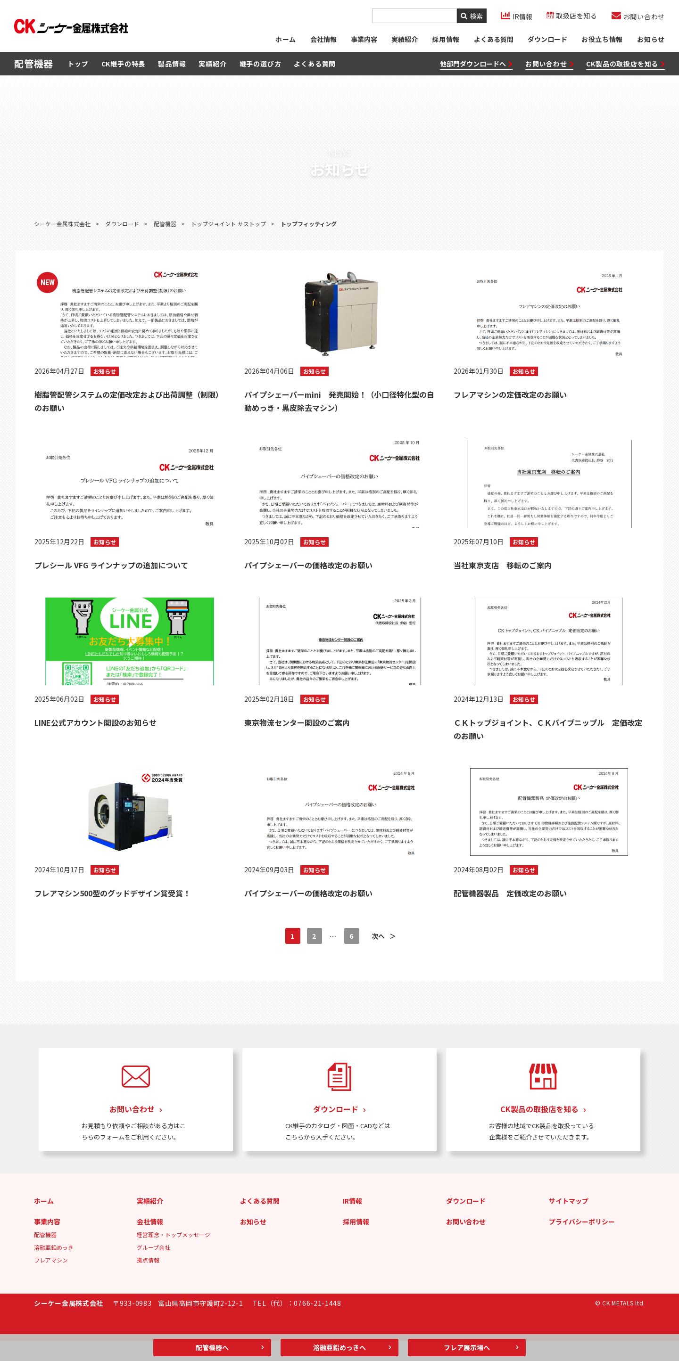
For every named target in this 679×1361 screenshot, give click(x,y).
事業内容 (363, 40)
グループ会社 (153, 1267)
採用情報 (356, 1241)
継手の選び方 (261, 65)
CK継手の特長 (123, 65)
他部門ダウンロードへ (476, 65)
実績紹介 (404, 40)
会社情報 (323, 40)
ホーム (284, 40)
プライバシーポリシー (582, 1241)
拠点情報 (148, 1280)
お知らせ (651, 40)
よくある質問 (493, 40)
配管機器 (45, 1255)
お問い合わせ (549, 65)
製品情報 (172, 65)
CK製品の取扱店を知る (625, 65)
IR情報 (352, 1221)
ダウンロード (547, 40)
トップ (77, 65)
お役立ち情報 (602, 40)
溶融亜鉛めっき (54, 1267)
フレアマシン (51, 1280)
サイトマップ (568, 1221)
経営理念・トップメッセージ (173, 1255)
